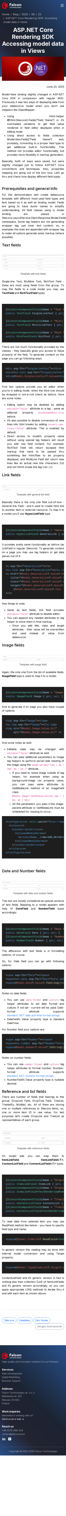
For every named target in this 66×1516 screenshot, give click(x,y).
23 (39, 14)
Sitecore (9, 1320)
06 (33, 14)
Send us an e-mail (11, 1419)
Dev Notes (41, 1320)
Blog (15, 14)
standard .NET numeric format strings (30, 1075)
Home (5, 14)
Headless (24, 1320)
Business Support (11, 1380)
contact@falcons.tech (13, 1434)
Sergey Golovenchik (49, 1326)
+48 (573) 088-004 (12, 1430)
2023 (25, 14)
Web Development (12, 1373)
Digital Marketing (11, 1377)
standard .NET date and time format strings (33, 1015)
